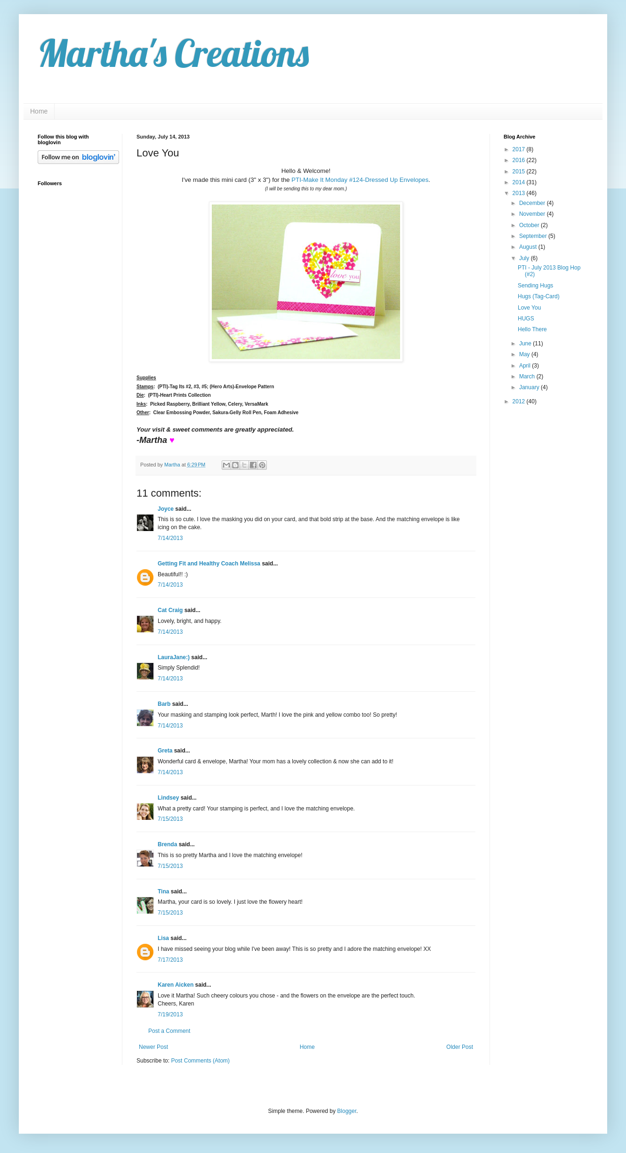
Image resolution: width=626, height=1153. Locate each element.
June (526, 343)
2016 (520, 160)
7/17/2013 (170, 960)
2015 (520, 171)
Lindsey (168, 797)
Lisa (163, 938)
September (533, 236)
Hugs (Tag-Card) (539, 296)
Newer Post (153, 1047)
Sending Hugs (535, 285)
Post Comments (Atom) (200, 1060)
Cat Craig (170, 610)
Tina (163, 891)
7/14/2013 (170, 538)
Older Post (459, 1047)
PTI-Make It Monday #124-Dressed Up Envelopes (359, 179)
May (525, 354)
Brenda (167, 844)
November (533, 214)
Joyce (166, 509)
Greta (165, 750)
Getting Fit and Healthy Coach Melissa (209, 563)
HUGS (526, 318)
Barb (164, 704)
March (528, 376)
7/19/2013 (170, 1014)
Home (39, 111)
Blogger (346, 1111)
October (530, 225)
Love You (529, 307)
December (533, 203)
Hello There (532, 329)
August (528, 247)
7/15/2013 (170, 819)
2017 (520, 149)
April (525, 365)
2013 (520, 193)
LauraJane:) (174, 657)
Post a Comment (169, 1031)
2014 (520, 182)
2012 (520, 401)
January (530, 387)
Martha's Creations (173, 52)
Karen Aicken (175, 984)
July (525, 258)
